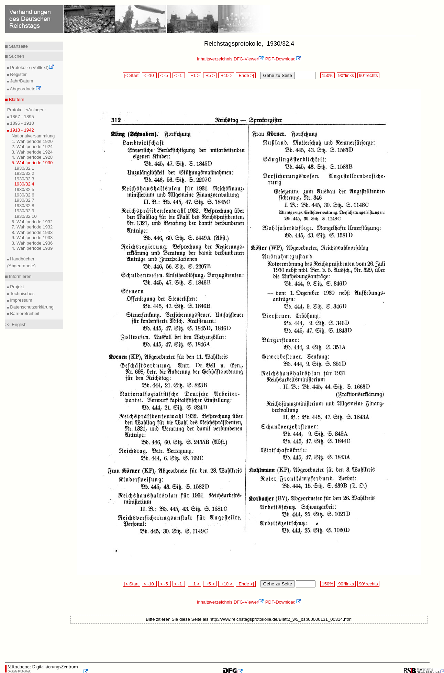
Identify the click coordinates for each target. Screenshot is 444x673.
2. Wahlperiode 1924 (32, 146)
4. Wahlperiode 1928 (32, 157)
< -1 (179, 75)
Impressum (20, 300)
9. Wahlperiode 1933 (32, 237)
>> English (15, 324)
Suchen (16, 56)
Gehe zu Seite (277, 75)
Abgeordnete (25, 88)
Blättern (16, 99)
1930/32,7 (24, 200)
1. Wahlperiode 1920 (32, 141)
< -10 (149, 75)
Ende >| (245, 75)
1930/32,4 (24, 184)
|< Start (131, 75)
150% (327, 75)
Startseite (18, 46)
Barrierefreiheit (24, 313)
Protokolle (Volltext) (32, 67)
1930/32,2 (24, 173)
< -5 (164, 75)
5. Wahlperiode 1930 (32, 162)
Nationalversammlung (33, 135)
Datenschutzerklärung (31, 307)
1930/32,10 (25, 216)
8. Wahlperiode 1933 (32, 232)
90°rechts (368, 75)
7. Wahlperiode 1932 (32, 226)
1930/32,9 (24, 210)
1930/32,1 (24, 168)
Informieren (19, 276)
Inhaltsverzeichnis (214, 58)
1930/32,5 (24, 189)
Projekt (16, 286)
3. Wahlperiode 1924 (32, 152)
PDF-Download (283, 58)
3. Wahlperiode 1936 (32, 243)
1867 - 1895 (21, 116)
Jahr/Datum (21, 80)
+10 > (226, 75)
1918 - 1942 (21, 130)
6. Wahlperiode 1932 (32, 221)
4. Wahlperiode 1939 (32, 248)
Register (18, 74)
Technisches (22, 293)
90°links (346, 75)
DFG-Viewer (249, 58)
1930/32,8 (24, 205)
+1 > (194, 75)
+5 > (209, 75)
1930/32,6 (24, 195)
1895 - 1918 (21, 123)
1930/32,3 (24, 178)
